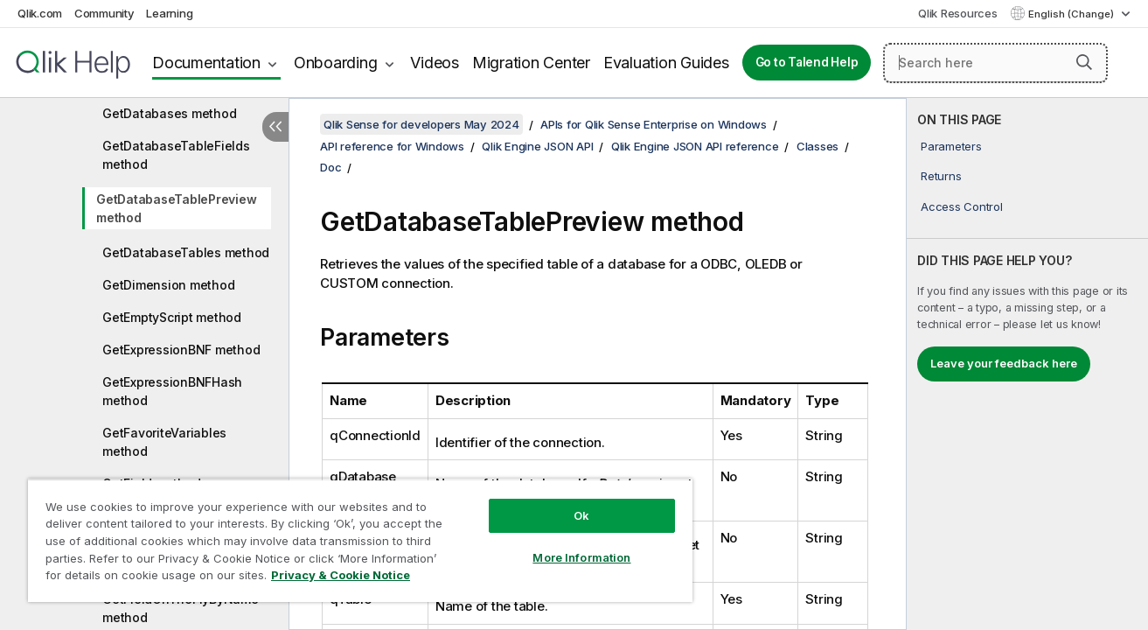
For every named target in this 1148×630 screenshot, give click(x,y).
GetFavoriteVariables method (164, 441)
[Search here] (995, 63)
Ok (581, 515)
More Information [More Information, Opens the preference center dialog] (581, 557)
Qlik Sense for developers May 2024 (421, 124)
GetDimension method (168, 284)
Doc (330, 167)
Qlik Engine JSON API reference (695, 146)
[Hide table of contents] (275, 127)
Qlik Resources (958, 13)
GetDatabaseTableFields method (176, 155)
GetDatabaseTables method (185, 252)
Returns (941, 176)
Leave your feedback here (1003, 363)
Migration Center (531, 62)
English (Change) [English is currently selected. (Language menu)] (1072, 14)
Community (104, 13)
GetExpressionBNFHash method (172, 391)
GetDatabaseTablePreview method (176, 208)
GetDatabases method (169, 113)
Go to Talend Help (807, 62)
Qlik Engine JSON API (537, 146)
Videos (434, 62)
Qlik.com (39, 13)
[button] (1084, 62)
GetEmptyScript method (171, 317)
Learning (169, 13)
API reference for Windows (392, 146)
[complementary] (1027, 364)
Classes (817, 146)
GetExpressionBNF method (181, 349)
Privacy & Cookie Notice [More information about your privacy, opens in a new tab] (340, 575)
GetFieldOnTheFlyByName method (180, 608)
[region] (360, 540)
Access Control (962, 207)
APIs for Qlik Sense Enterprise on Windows (653, 124)
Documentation (206, 62)
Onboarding (336, 62)
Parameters (951, 146)
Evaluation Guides (666, 62)
